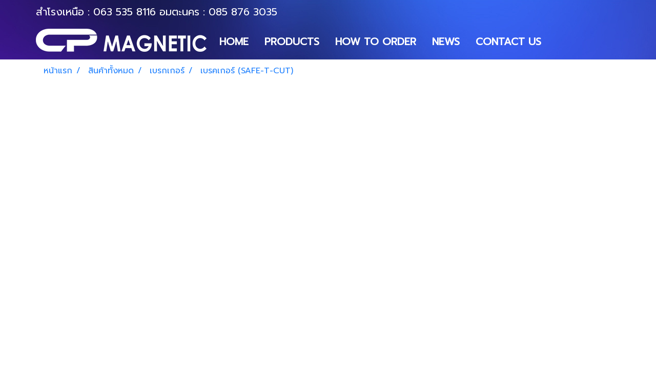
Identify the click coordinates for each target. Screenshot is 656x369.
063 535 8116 (124, 11)
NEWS (446, 41)
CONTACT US (508, 41)
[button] (558, 41)
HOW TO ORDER (375, 41)
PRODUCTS (291, 41)
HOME (234, 41)
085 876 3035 (243, 11)
